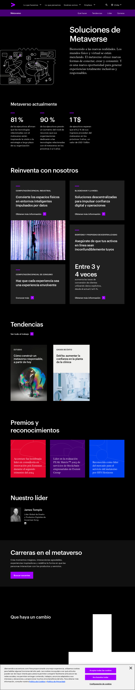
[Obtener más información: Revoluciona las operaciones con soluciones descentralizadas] (97, 200)
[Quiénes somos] (72, 5)
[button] (22, 575)
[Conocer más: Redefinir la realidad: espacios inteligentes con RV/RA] (38, 284)
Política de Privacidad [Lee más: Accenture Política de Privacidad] (56, 681)
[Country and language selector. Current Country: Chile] (116, 5)
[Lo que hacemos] (32, 5)
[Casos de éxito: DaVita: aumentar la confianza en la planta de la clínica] (71, 373)
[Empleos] (90, 5)
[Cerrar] (131, 668)
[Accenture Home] (13, 4)
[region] (67, 677)
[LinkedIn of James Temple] (25, 523)
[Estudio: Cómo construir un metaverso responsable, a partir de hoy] (29, 373)
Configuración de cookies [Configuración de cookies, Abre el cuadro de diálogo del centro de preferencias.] (101, 684)
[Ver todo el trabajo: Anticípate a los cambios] (22, 334)
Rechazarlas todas (100, 677)
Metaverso (16, 13)
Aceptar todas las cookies (101, 670)
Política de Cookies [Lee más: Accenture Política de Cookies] (37, 681)
